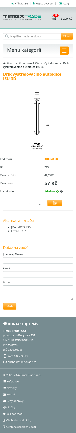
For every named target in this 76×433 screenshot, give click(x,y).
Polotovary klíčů (29, 63)
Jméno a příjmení (13, 254)
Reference (11, 381)
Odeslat (10, 306)
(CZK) (66, 3)
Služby (9, 407)
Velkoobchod (12, 414)
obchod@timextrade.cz (22, 362)
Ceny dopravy (13, 401)
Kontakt (9, 394)
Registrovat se (43, 3)
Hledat (66, 36)
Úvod (10, 63)
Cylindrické (51, 63)
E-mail (6, 268)
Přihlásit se (21, 3)
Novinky (10, 388)
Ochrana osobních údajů (19, 427)
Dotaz (6, 282)
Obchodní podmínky (17, 420)
